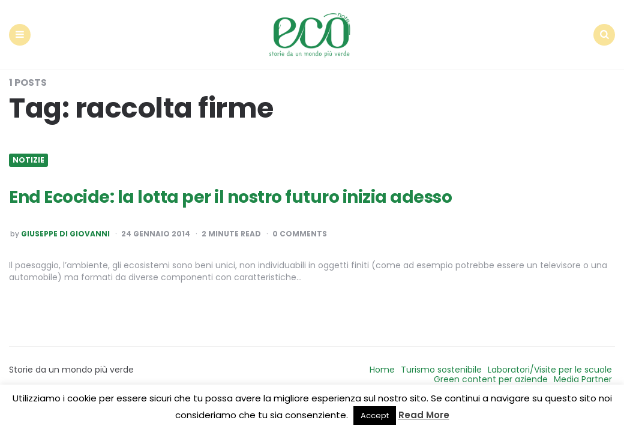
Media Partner (583, 379)
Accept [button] (375, 415)
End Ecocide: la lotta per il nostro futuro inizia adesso (230, 197)
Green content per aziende (491, 379)
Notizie (28, 160)
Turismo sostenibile (441, 370)
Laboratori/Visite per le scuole (550, 370)
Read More (423, 415)
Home (382, 370)
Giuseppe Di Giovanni (65, 234)
